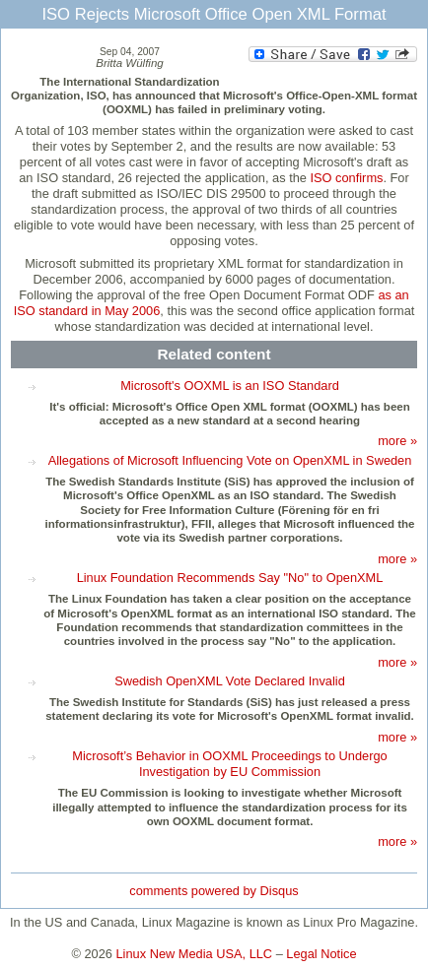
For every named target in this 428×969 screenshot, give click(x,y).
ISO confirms (346, 177)
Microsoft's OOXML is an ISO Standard (229, 385)
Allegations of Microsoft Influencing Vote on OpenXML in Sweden (230, 460)
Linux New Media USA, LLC (194, 953)
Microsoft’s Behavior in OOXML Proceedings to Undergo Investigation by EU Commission (229, 763)
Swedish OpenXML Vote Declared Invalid (229, 681)
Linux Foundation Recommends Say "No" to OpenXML (230, 577)
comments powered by (213, 890)
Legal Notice (321, 953)
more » (397, 440)
